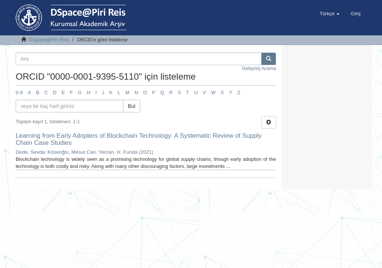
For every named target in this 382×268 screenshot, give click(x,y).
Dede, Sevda (30, 152)
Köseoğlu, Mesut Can (72, 152)
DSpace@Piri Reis (49, 39)
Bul (131, 106)
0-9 (19, 92)
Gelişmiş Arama (259, 68)
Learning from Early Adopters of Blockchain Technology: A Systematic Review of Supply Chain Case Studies (139, 139)
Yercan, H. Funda (118, 152)
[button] (329, 13)
